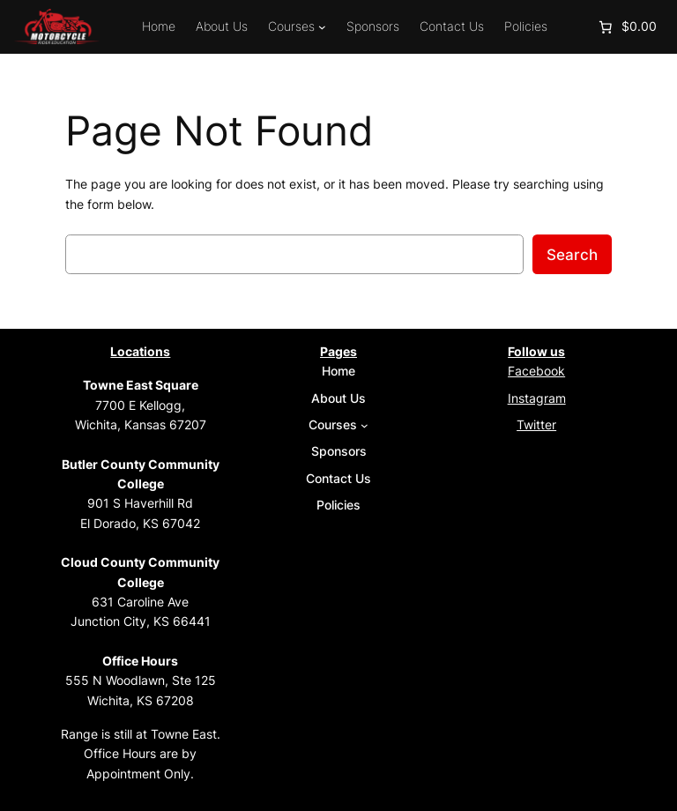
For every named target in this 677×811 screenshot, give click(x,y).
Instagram (537, 398)
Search (572, 255)
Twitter (536, 424)
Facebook (536, 370)
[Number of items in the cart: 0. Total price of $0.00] (626, 27)
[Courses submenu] (322, 27)
